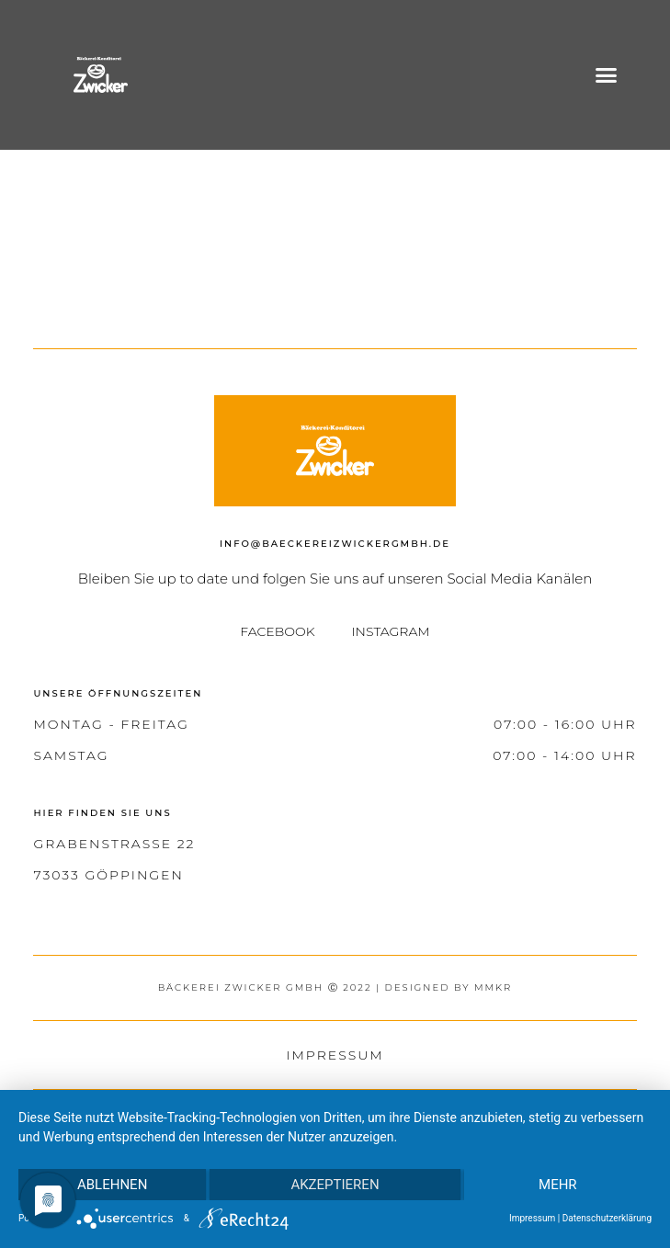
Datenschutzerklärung (607, 1218)
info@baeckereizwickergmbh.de (335, 544)
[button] (605, 75)
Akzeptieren (334, 1184)
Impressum (334, 1055)
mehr (558, 1184)
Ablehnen (112, 1184)
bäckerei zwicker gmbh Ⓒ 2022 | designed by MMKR (335, 987)
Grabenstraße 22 (114, 843)
